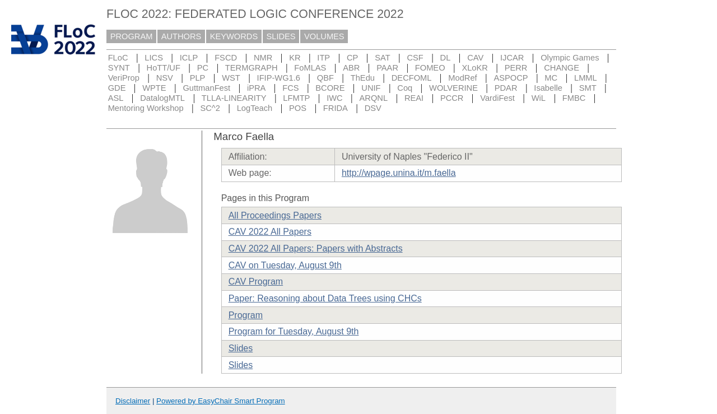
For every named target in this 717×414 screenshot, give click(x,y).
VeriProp (123, 77)
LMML (585, 77)
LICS (154, 57)
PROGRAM (131, 36)
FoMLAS (310, 67)
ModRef (462, 77)
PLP (198, 77)
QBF (325, 77)
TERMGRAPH (251, 67)
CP (352, 57)
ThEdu (363, 77)
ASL (116, 98)
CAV (475, 57)
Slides (241, 348)
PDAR (506, 87)
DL (445, 57)
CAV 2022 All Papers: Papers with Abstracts (316, 248)
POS (297, 108)
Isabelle (548, 87)
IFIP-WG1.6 (278, 77)
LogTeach (255, 108)
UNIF (370, 87)
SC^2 (210, 108)
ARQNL (374, 98)
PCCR (452, 98)
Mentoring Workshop (146, 108)
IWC (335, 98)
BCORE (329, 87)
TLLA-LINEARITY (234, 98)
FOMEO (430, 67)
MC (550, 77)
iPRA (256, 87)
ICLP (189, 57)
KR (294, 57)
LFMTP (296, 98)
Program (246, 315)
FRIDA (335, 108)
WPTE (154, 87)
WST (231, 77)
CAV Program (256, 281)
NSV (164, 77)
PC (202, 67)
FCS (290, 87)
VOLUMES (324, 36)
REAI (413, 98)
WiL (539, 98)
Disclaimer (132, 401)
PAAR (387, 67)
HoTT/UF (163, 67)
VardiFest (497, 98)
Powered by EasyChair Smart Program (220, 401)
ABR (351, 67)
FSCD (226, 57)
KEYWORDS (234, 36)
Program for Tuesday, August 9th (294, 331)
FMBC (574, 98)
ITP (323, 57)
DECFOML (412, 77)
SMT (588, 87)
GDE (117, 87)
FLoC (118, 57)
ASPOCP (510, 77)
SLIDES (281, 36)
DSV (373, 108)
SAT (382, 57)
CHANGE (561, 67)
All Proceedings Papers (275, 215)
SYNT (119, 67)
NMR (263, 57)
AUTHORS (181, 36)
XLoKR (474, 67)
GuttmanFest (206, 87)
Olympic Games (570, 57)
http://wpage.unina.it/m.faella (399, 173)
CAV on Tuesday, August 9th (285, 265)
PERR (516, 67)
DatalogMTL (162, 98)
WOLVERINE (453, 87)
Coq (404, 87)
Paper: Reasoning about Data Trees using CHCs (325, 298)
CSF (415, 57)
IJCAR (512, 57)
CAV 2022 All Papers (270, 231)
